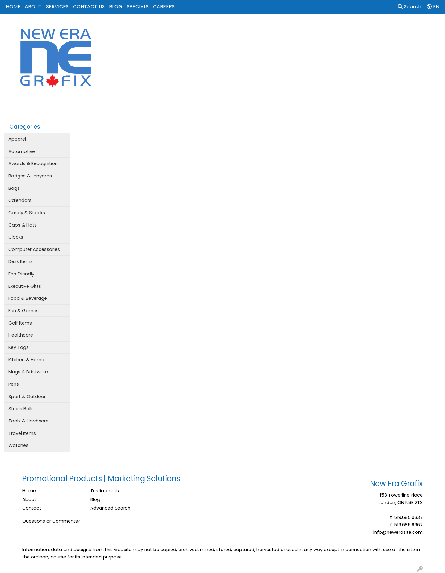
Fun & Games (23, 311)
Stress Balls (21, 408)
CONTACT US (89, 6)
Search (409, 6)
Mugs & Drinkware (28, 372)
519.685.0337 (408, 517)
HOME (13, 6)
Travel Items (22, 433)
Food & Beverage (27, 298)
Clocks (15, 237)
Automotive (21, 151)
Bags (238, 27)
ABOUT (33, 6)
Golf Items (20, 323)
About (29, 499)
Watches (18, 445)
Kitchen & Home (26, 360)
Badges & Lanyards (30, 176)
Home (29, 491)
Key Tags (18, 347)
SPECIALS (138, 6)
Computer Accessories (34, 249)
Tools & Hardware (28, 421)
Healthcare (20, 335)
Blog (95, 499)
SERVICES (57, 6)
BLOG (115, 6)
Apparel (213, 27)
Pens (13, 384)
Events (293, 27)
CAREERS (164, 6)
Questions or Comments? (51, 521)
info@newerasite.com (398, 532)
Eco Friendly (21, 274)
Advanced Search (110, 508)
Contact (31, 508)
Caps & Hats (22, 225)
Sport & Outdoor (27, 396)
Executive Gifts (24, 286)
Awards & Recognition (33, 163)
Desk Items (20, 261)
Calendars (20, 200)
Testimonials (104, 491)
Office (318, 27)
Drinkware (265, 27)
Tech (340, 27)
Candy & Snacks (26, 213)
